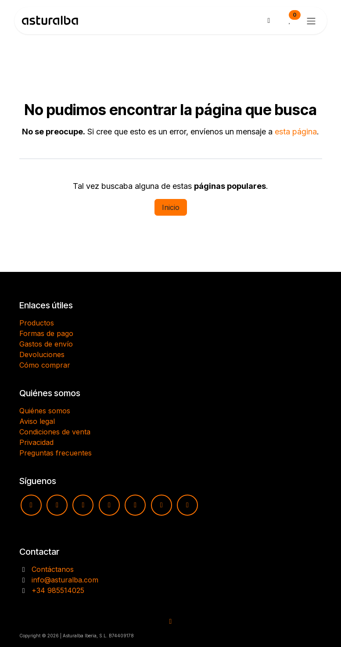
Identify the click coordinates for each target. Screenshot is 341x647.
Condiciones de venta (54, 431)
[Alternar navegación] (311, 20)
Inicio (170, 207)
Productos (36, 322)
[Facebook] (82, 505)
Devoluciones (42, 354)
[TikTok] (109, 505)
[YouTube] (31, 505)
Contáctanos (53, 569)
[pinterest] (135, 505)
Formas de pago (46, 333)
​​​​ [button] (170, 621)
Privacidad (36, 442)
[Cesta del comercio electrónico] (269, 20)
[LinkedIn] (187, 505)
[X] (161, 505)
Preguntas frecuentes (55, 452)
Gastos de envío (46, 344)
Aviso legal (37, 421)
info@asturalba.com (65, 579)
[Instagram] (57, 505)
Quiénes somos (44, 410)
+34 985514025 (58, 590)
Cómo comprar (44, 365)
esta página (296, 131)
